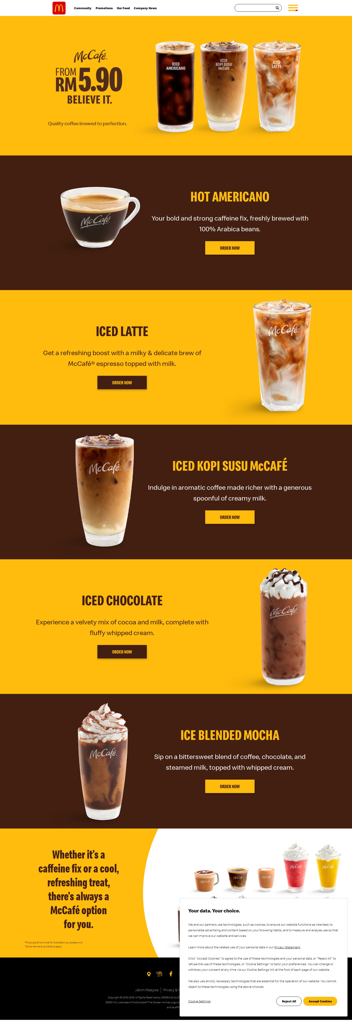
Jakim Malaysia (146, 990)
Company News (145, 9)
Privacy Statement (287, 947)
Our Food (123, 9)
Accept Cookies (320, 1001)
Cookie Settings (199, 1001)
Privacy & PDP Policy (179, 990)
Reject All (289, 1001)
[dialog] (264, 957)
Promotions (104, 9)
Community (83, 9)
